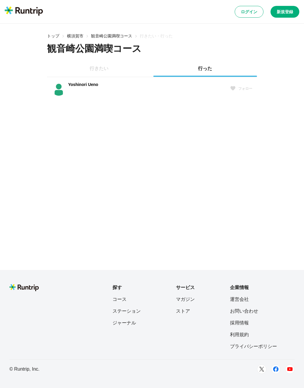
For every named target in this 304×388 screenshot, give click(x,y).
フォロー (241, 89)
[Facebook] (276, 369)
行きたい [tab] (99, 68)
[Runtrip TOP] (24, 11)
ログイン (249, 11)
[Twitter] (261, 369)
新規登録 (285, 11)
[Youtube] (290, 369)
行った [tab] (205, 68)
